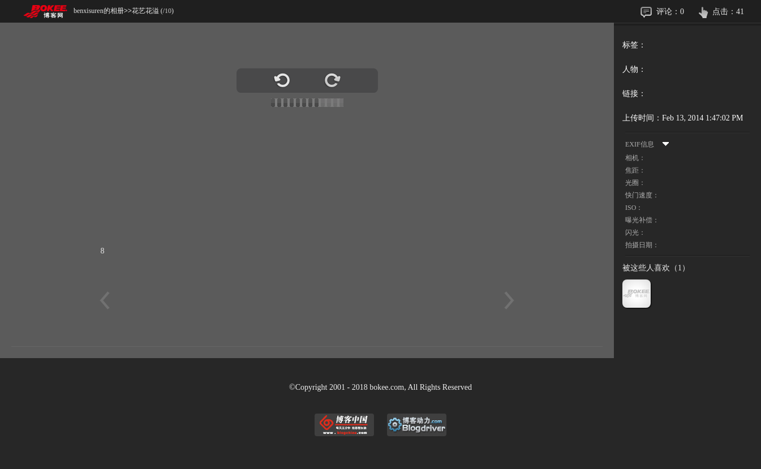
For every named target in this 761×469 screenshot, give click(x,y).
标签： (634, 45)
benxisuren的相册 (99, 11)
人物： (634, 69)
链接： (634, 93)
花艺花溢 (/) (153, 11)
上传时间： (642, 118)
